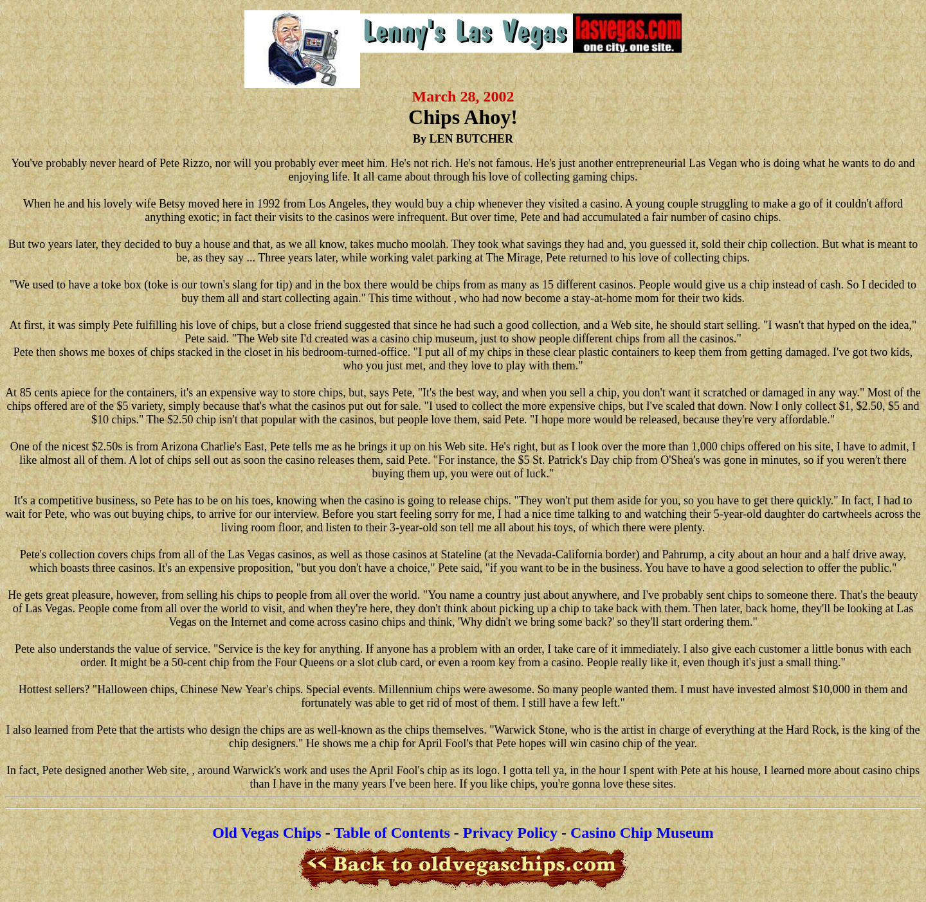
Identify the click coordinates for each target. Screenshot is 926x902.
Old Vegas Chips (266, 832)
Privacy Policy (510, 832)
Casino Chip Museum (642, 832)
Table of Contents (391, 832)
